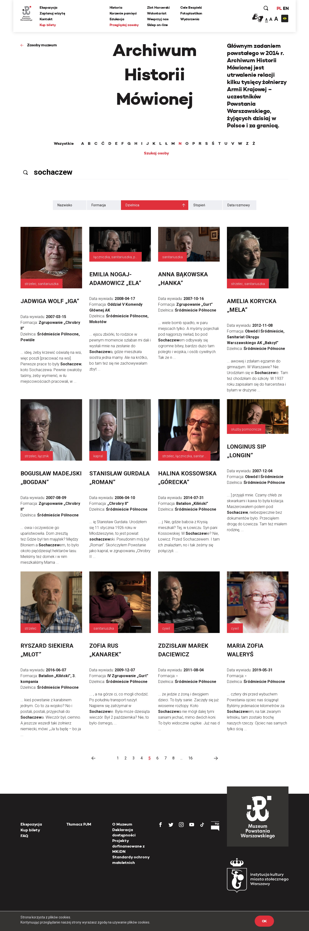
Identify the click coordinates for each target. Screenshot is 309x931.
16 (190, 758)
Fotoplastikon (191, 13)
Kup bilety (48, 25)
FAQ (24, 835)
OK (264, 921)
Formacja (98, 205)
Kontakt (46, 19)
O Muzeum (122, 824)
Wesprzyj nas (158, 19)
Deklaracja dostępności (124, 832)
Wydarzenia (189, 19)
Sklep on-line (157, 25)
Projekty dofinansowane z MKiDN (128, 846)
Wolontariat (157, 13)
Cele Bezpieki (191, 7)
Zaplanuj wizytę (52, 13)
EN (285, 8)
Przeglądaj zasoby (124, 25)
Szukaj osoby (156, 153)
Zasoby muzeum (42, 45)
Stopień (199, 205)
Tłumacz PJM (78, 824)
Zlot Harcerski (158, 7)
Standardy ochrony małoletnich (130, 860)
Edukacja (117, 19)
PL (278, 8)
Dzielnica (132, 205)
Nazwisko (64, 205)
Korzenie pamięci (123, 13)
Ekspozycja (49, 7)
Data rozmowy (238, 205)
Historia (116, 7)
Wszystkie (64, 144)
